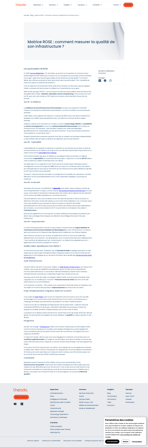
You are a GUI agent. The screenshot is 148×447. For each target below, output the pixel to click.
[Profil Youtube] (15, 403)
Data (52, 396)
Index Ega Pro (55, 432)
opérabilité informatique (47, 153)
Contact (128, 5)
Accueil (26, 15)
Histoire (128, 393)
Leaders (129, 399)
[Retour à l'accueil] (21, 5)
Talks (109, 402)
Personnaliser (137, 442)
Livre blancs (111, 399)
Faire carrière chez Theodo (60, 429)
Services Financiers (86, 393)
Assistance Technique (58, 417)
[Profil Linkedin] (21, 403)
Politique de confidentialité (51, 441)
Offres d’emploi (56, 426)
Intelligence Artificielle (58, 399)
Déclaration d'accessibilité (72, 441)
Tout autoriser (112, 442)
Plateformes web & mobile (60, 402)
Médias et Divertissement (89, 405)
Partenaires (130, 402)
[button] (38, 5)
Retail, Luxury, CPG (86, 402)
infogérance (44, 327)
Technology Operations (59, 414)
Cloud (52, 405)
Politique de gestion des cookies (96, 441)
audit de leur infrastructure (70, 267)
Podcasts (110, 405)
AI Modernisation (56, 393)
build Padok (39, 297)
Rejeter (125, 442)
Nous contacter (21, 397)
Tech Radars (112, 396)
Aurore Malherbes (37, 73)
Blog (31, 15)
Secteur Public (84, 399)
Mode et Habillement (87, 408)
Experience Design (57, 411)
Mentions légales (33, 441)
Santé (81, 396)
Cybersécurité (55, 408)
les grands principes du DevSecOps (72, 191)
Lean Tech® (130, 396)
